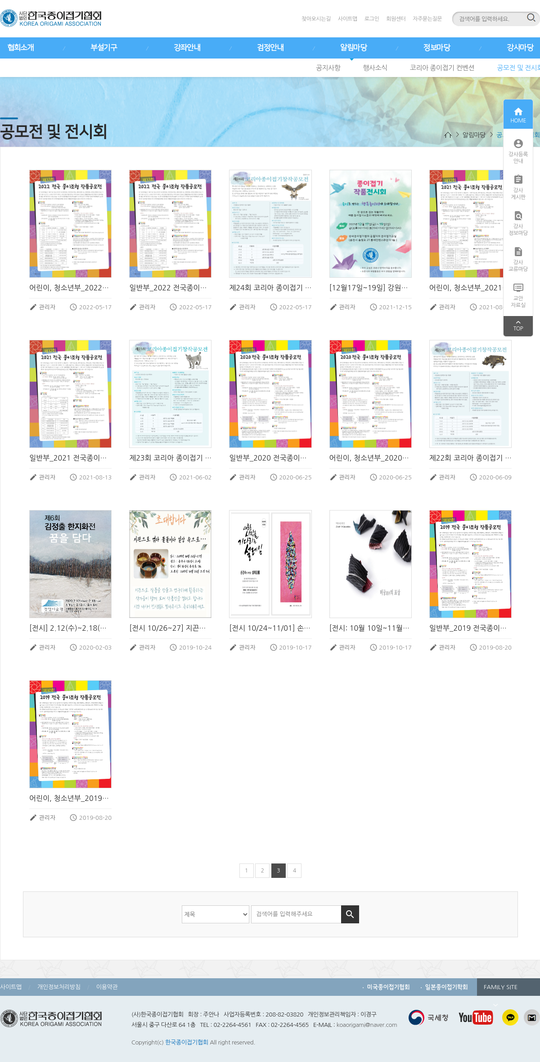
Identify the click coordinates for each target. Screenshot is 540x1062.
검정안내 (270, 48)
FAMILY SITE (501, 990)
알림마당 (353, 48)
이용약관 (107, 987)
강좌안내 (187, 48)
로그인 (371, 19)
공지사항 (328, 67)
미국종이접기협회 (388, 987)
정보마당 (436, 48)
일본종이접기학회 (446, 987)
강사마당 (520, 48)
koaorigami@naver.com (367, 1025)
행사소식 (375, 67)
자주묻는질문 (427, 19)
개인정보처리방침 (59, 987)
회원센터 (395, 19)
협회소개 (20, 48)
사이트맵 (347, 19)
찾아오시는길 (316, 19)
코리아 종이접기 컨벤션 (442, 67)
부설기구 (103, 48)
